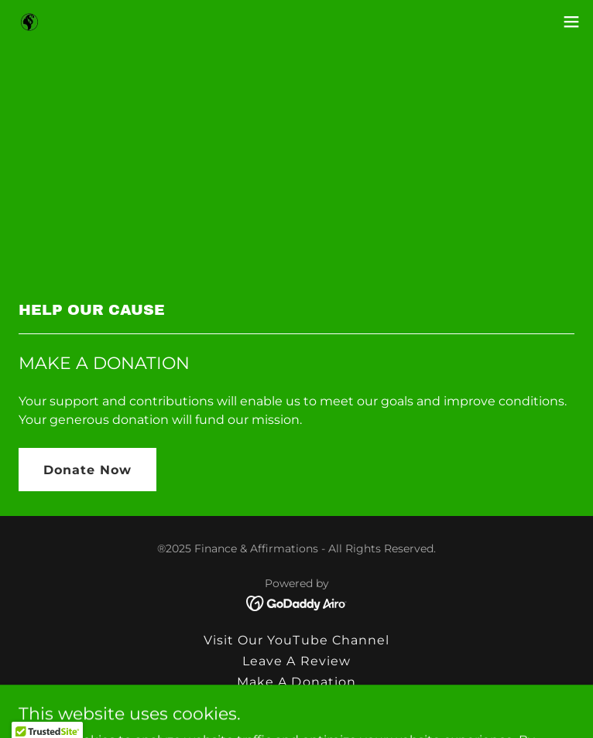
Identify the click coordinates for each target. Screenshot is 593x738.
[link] (29, 22)
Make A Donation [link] (296, 682)
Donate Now (87, 470)
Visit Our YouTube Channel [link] (296, 640)
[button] (571, 21)
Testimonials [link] (296, 702)
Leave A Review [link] (296, 661)
